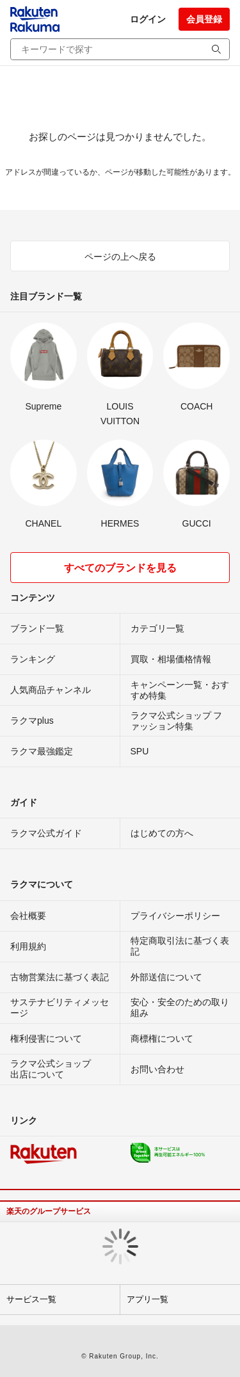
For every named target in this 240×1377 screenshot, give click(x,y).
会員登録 (204, 19)
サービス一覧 (31, 1299)
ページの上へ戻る (120, 256)
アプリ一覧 (147, 1299)
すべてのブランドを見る (120, 567)
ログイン (148, 19)
